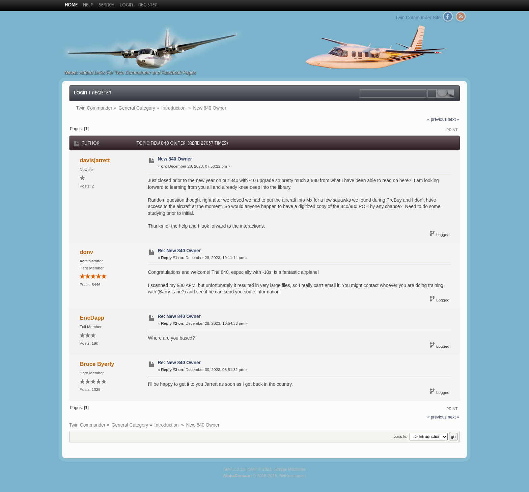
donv (86, 252)
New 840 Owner (175, 159)
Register (101, 92)
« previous (437, 119)
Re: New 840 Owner (179, 250)
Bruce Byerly (97, 364)
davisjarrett (95, 160)
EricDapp (92, 318)
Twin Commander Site (418, 17)
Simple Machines (290, 469)
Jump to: (400, 436)
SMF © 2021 (260, 469)
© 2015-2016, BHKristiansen (264, 475)
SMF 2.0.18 (234, 469)
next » (453, 119)
